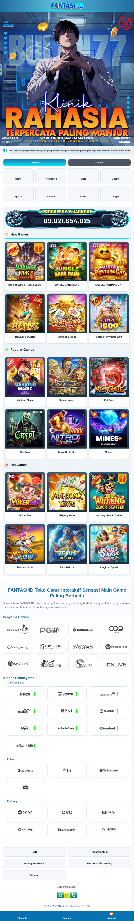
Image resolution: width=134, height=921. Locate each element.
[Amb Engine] (67, 895)
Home (18, 176)
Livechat (111, 915)
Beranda (22, 915)
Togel (116, 194)
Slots (83, 176)
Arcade (51, 194)
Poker (83, 194)
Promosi (67, 915)
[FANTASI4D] (67, 6)
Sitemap (34, 875)
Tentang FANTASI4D (34, 863)
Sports (18, 194)
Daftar (34, 162)
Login (99, 162)
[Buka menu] (6, 6)
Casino (116, 176)
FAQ (34, 852)
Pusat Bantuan (99, 852)
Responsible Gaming (99, 863)
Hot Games (51, 176)
